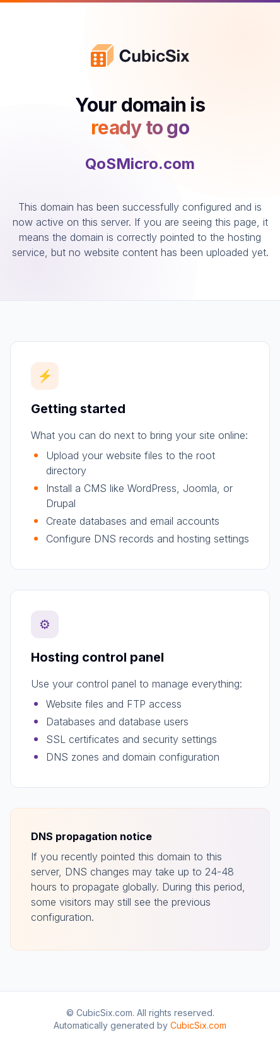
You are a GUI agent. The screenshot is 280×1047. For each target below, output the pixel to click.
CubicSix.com (198, 1025)
